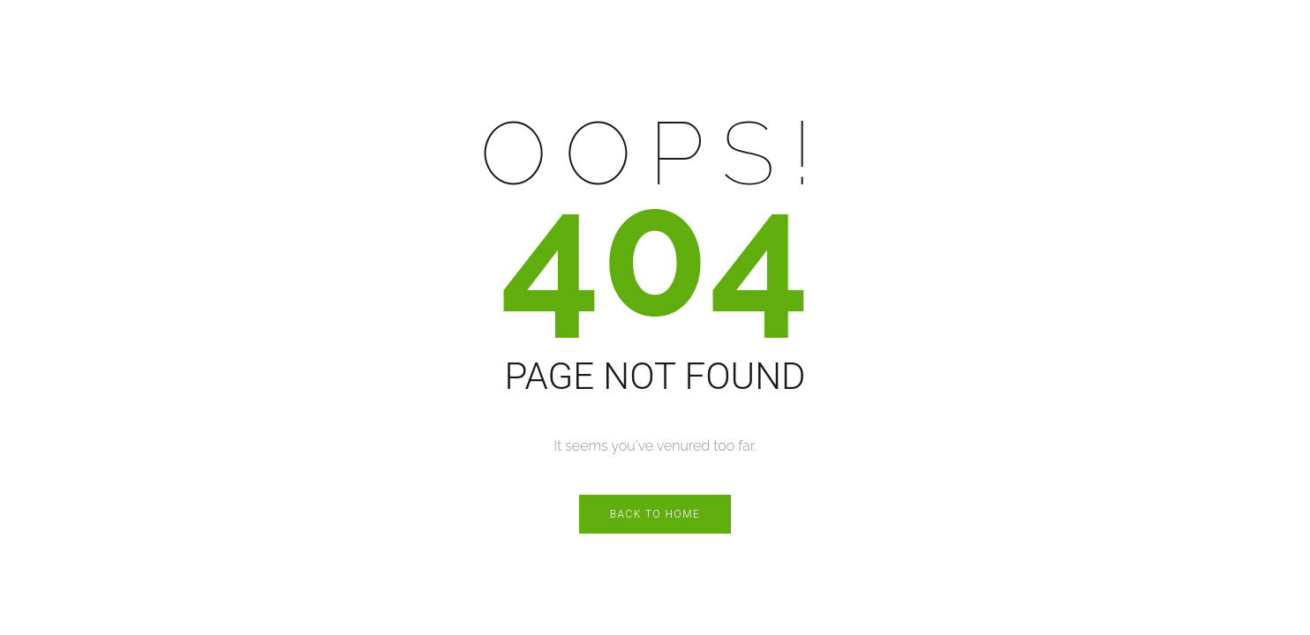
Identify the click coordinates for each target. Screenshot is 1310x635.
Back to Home (655, 514)
